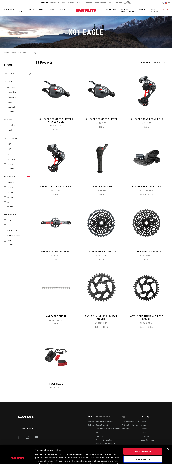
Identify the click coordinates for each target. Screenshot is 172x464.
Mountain (9, 10)
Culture (91, 425)
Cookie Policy (82, 451)
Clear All (9, 74)
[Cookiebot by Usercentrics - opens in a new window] (17, 459)
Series (24, 53)
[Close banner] (168, 433)
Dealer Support (102, 425)
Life (52, 10)
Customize (143, 443)
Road (31, 10)
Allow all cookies (143, 435)
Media (143, 425)
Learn (62, 10)
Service (143, 10)
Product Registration (127, 10)
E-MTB (21, 10)
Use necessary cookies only (142, 451)
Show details (41, 459)
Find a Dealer (154, 10)
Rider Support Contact (105, 421)
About (143, 421)
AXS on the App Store (130, 421)
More (12, 111)
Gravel (42, 10)
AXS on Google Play (130, 425)
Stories (91, 421)
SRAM (6, 53)
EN (167, 3)
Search (113, 10)
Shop (165, 10)
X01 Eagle (33, 53)
